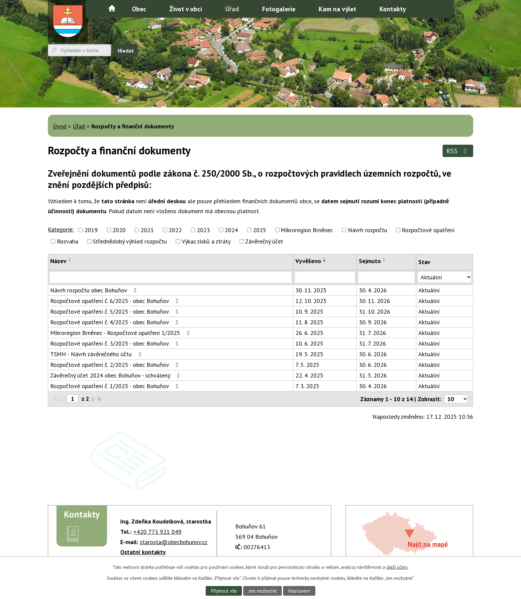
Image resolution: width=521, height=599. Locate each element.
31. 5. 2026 (373, 375)
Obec (139, 9)
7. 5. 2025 (307, 365)
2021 (147, 230)
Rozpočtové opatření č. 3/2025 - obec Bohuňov (115, 343)
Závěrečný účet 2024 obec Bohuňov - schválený (116, 375)
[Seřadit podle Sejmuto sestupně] (384, 261)
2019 (91, 230)
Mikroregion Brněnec (307, 230)
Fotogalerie (278, 9)
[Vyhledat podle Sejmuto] (386, 277)
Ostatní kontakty (143, 552)
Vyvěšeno (308, 261)
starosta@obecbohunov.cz (173, 542)
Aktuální (429, 290)
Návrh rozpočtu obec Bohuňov (94, 290)
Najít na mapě (428, 544)
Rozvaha (67, 241)
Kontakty (392, 9)
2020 (119, 230)
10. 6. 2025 (309, 343)
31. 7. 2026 (372, 333)
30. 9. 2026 (373, 322)
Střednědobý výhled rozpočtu (130, 241)
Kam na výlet (337, 9)
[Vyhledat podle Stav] (444, 277)
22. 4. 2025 (309, 375)
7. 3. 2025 (307, 386)
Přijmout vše (223, 590)
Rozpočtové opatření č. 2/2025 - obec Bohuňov (115, 365)
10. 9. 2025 (309, 311)
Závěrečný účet (264, 241)
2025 (259, 230)
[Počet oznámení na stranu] (456, 398)
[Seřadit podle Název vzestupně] (70, 258)
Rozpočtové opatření (428, 230)
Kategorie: (61, 229)
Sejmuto (370, 261)
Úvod (112, 8)
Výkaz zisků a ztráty (206, 241)
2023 (203, 230)
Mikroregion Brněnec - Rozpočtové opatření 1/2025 (121, 333)
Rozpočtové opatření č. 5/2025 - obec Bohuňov (115, 311)
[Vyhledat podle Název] (170, 277)
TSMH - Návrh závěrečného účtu (97, 354)
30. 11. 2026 (374, 301)
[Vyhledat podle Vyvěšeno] (325, 277)
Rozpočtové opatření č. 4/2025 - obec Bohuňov (115, 322)
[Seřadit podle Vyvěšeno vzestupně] (324, 258)
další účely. (397, 567)
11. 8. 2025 (309, 322)
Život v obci (185, 9)
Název (58, 261)
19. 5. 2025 (309, 354)
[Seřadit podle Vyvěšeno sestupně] (324, 261)
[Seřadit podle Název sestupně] (70, 261)
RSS (457, 151)
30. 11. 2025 (311, 290)
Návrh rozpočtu (367, 230)
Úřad (232, 9)
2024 (231, 230)
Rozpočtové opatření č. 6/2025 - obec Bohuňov (115, 301)
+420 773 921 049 (157, 531)
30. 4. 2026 (373, 290)
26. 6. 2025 (309, 333)
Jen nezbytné (262, 590)
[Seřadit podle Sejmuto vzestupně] (384, 258)
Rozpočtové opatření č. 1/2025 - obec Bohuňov (115, 386)
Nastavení (299, 590)
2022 (175, 230)
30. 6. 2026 (373, 354)
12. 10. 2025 (311, 301)
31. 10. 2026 (374, 311)
